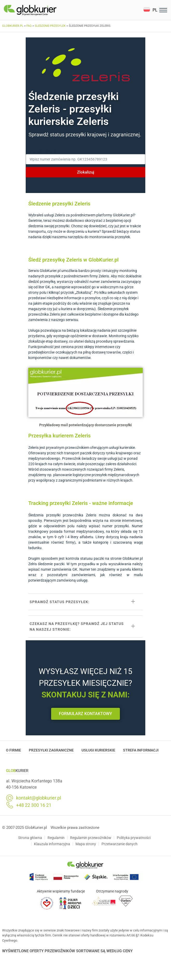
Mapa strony (86, 844)
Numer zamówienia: (42, 151)
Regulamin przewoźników (90, 838)
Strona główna (30, 838)
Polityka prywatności (134, 838)
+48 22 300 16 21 (33, 805)
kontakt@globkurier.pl (38, 798)
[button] (150, 10)
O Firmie (13, 750)
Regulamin (56, 838)
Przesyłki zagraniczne (51, 750)
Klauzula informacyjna (52, 844)
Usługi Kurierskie (98, 750)
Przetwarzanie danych (119, 844)
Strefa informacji (141, 750)
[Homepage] (42, 10)
